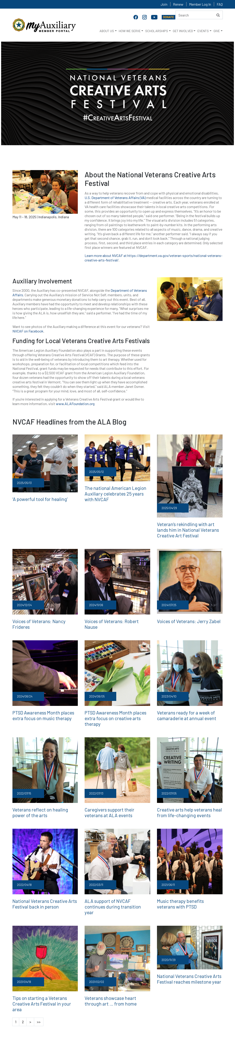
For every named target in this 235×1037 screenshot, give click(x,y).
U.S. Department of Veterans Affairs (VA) (115, 197)
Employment (91, 1009)
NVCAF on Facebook (27, 331)
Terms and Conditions (152, 1009)
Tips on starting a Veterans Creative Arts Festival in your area (43, 975)
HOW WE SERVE (130, 31)
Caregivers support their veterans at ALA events (116, 796)
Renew (178, 4)
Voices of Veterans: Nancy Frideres (42, 618)
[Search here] (199, 15)
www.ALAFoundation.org (75, 403)
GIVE (217, 31)
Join (164, 4)
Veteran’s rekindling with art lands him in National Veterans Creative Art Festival (189, 528)
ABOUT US (107, 31)
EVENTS (203, 31)
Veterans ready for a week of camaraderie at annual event (182, 706)
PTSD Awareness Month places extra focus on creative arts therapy (116, 706)
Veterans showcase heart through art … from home (117, 975)
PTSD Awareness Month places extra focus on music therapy (44, 706)
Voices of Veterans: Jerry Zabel (184, 618)
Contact (68, 1009)
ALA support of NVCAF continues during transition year (114, 886)
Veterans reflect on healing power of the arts (43, 796)
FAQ (220, 4)
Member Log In (200, 4)
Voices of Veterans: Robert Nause (114, 618)
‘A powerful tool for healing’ (35, 498)
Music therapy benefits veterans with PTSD (189, 886)
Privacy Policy (118, 1009)
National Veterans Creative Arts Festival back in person (39, 886)
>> (38, 990)
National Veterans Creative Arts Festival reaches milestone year (184, 954)
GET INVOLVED (183, 31)
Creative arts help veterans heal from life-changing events (189, 796)
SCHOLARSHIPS (156, 31)
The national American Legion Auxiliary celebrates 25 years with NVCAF (114, 492)
